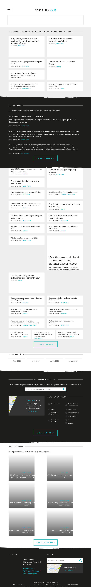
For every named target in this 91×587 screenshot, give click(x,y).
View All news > (45, 337)
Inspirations (25, 118)
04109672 (75, 577)
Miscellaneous (71, 402)
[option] (16, 353)
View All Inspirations (46, 151)
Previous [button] (20, 347)
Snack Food (71, 416)
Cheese (53, 402)
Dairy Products (72, 409)
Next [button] (23, 347)
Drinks (69, 412)
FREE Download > (30, 566)
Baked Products (55, 396)
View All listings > (45, 425)
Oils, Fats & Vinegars (73, 405)
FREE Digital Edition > (32, 564)
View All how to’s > (45, 535)
